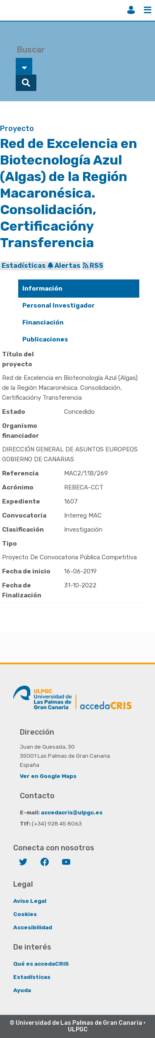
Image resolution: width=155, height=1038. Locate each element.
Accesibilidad (32, 927)
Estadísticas (23, 266)
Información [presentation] (42, 288)
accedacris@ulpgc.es (72, 812)
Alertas (64, 266)
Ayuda (22, 990)
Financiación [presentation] (43, 322)
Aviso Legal (29, 900)
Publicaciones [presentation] (45, 339)
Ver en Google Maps (48, 776)
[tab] (78, 288)
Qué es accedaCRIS (41, 963)
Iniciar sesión (131, 10)
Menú (148, 10)
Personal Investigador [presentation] (58, 305)
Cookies (25, 914)
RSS (93, 266)
